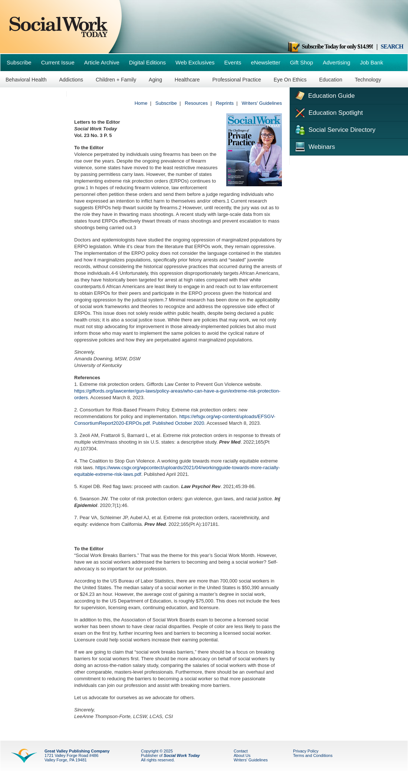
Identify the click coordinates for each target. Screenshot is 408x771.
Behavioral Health (26, 80)
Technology (368, 80)
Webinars (314, 145)
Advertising (336, 62)
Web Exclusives (195, 62)
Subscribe (19, 62)
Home (141, 103)
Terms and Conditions (312, 755)
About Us (242, 755)
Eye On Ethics (290, 80)
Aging (155, 80)
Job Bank (371, 62)
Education (330, 80)
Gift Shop (301, 62)
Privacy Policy (305, 751)
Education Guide (324, 94)
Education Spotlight (328, 112)
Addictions (71, 80)
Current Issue (58, 62)
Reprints (225, 103)
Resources (196, 103)
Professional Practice (236, 80)
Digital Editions (147, 62)
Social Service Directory (334, 129)
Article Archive (101, 62)
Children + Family (116, 80)
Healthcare (187, 80)
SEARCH (392, 46)
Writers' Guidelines (262, 103)
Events (232, 62)
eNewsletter (265, 62)
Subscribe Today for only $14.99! (330, 46)
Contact (241, 751)
